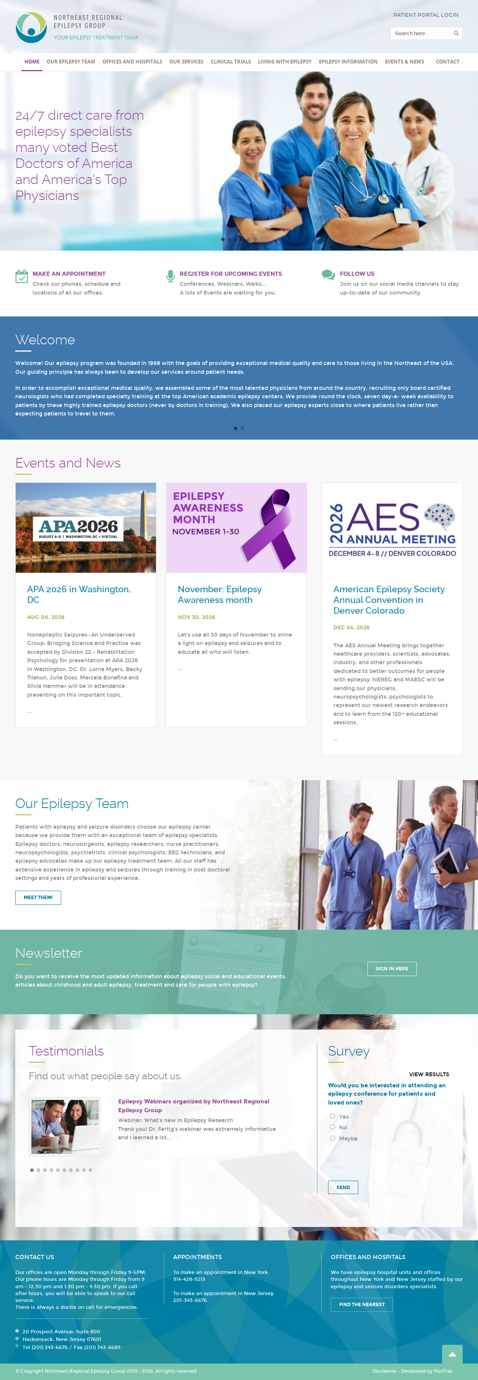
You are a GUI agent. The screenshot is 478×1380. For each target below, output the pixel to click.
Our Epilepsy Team (71, 61)
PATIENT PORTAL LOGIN (426, 15)
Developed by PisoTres (426, 1371)
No (338, 1127)
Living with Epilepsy (285, 61)
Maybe (344, 1139)
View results (429, 1074)
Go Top (452, 1354)
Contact (448, 61)
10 (90, 1170)
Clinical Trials (231, 61)
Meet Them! (38, 897)
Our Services (186, 61)
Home (31, 61)
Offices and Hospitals (132, 61)
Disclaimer (385, 1371)
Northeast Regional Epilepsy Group (76, 27)
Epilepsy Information (348, 61)
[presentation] (386, 1160)
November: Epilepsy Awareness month (220, 594)
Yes (339, 1117)
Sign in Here (392, 968)
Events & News (404, 61)
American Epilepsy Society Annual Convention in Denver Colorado (389, 600)
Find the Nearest (362, 1304)
